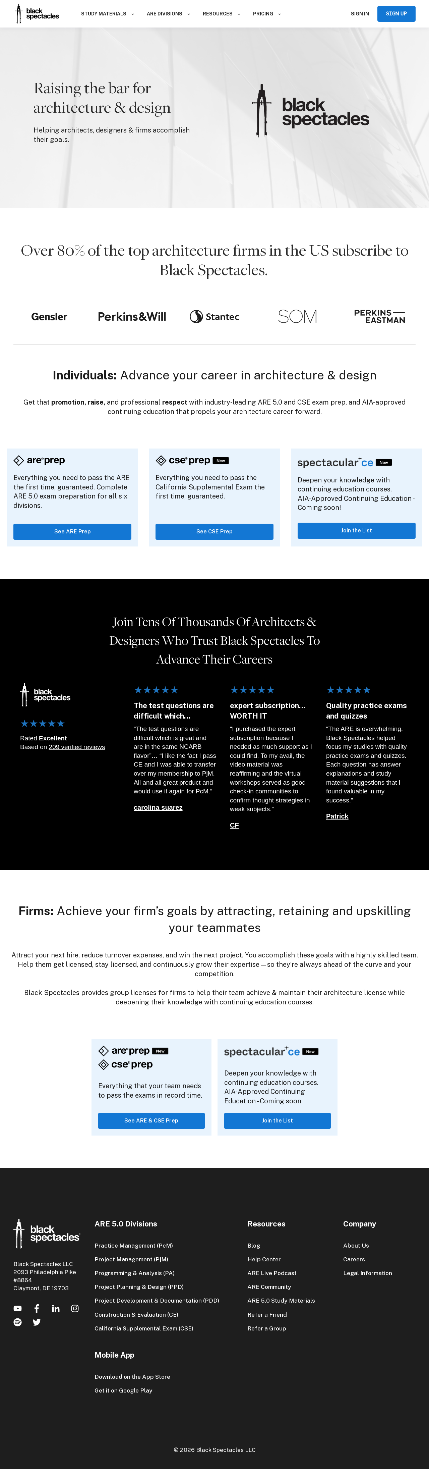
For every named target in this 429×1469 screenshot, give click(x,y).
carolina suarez (158, 807)
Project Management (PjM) (131, 1259)
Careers (354, 1259)
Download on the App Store (132, 1376)
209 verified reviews (77, 746)
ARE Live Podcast (272, 1273)
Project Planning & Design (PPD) (139, 1287)
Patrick (337, 816)
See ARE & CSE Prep (151, 1120)
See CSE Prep (214, 531)
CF (234, 825)
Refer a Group (266, 1328)
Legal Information (367, 1273)
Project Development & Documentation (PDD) (157, 1300)
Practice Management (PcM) (134, 1245)
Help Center (264, 1259)
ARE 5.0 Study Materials (281, 1300)
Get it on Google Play (123, 1390)
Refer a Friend (267, 1314)
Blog (253, 1245)
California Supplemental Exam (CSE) (144, 1328)
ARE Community (269, 1287)
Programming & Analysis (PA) (135, 1273)
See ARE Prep (72, 531)
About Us (356, 1245)
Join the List (356, 530)
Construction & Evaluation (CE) (136, 1314)
